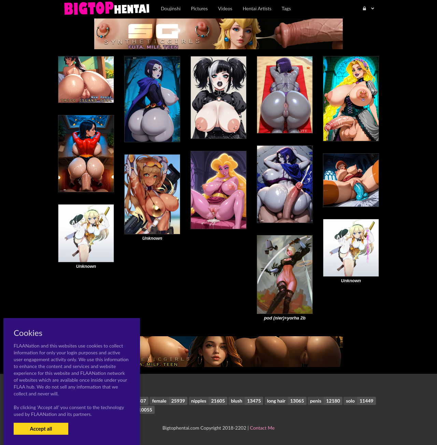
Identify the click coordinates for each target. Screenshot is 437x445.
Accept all (41, 429)
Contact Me (262, 428)
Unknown (152, 238)
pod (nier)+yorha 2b (285, 317)
